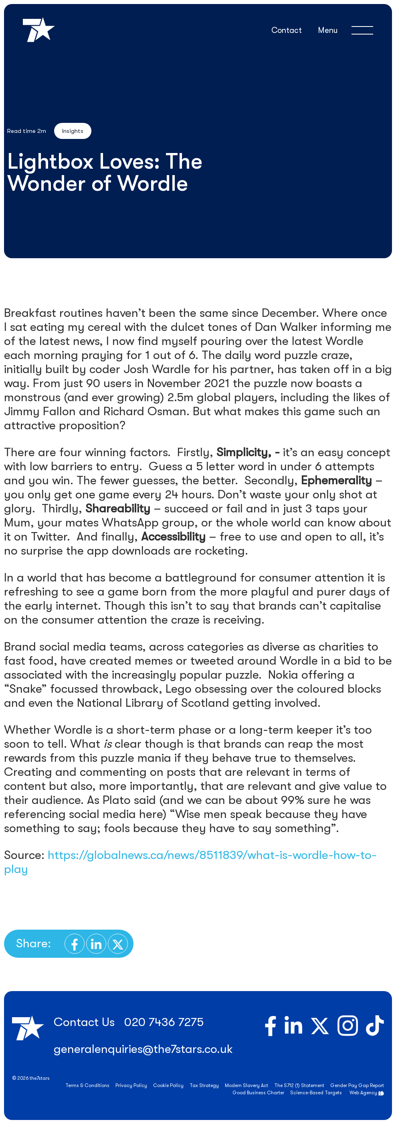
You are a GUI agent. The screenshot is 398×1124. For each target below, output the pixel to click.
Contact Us (84, 1022)
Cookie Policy (168, 1085)
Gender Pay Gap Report (357, 1085)
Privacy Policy (131, 1085)
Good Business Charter (258, 1092)
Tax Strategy (204, 1085)
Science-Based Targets (316, 1092)
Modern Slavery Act (246, 1085)
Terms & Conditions (87, 1085)
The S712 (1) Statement (299, 1085)
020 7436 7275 (164, 1022)
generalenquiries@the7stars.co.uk (143, 1049)
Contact (286, 30)
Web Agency (363, 1092)
